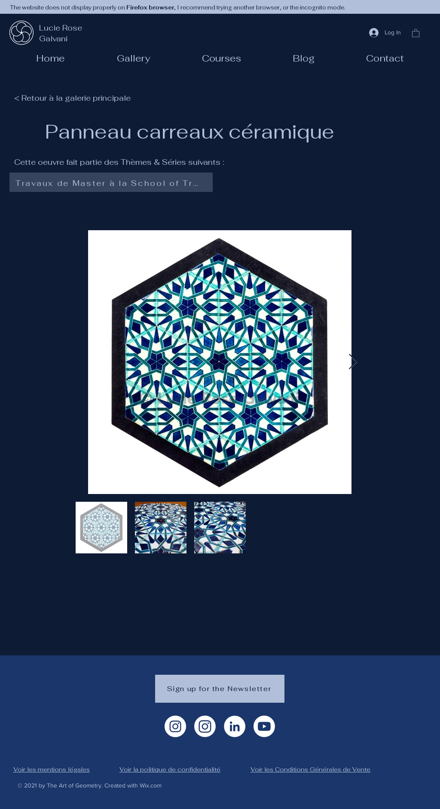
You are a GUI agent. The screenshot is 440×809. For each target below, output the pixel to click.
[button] (221, 58)
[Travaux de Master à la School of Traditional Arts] (109, 183)
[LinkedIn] (234, 726)
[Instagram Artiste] (175, 726)
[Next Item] (353, 362)
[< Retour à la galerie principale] (76, 97)
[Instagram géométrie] (205, 726)
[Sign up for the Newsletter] (219, 689)
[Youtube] (264, 726)
